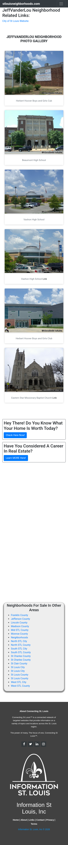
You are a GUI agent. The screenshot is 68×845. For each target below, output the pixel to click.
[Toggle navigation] (61, 4)
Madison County (20, 626)
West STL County (20, 685)
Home (16, 820)
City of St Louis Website (15, 21)
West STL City (18, 682)
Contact (40, 820)
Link (45, 279)
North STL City (19, 641)
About (24, 820)
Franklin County (19, 615)
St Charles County (21, 656)
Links (32, 820)
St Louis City (18, 667)
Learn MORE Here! (16, 457)
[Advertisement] (34, 499)
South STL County (21, 652)
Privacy (50, 820)
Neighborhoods (19, 637)
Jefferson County (20, 618)
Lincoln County (19, 622)
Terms (34, 824)
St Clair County (19, 663)
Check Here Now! (15, 435)
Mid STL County (19, 630)
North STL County (20, 644)
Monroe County (19, 633)
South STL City (19, 648)
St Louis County (19, 674)
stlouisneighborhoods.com (21, 4)
